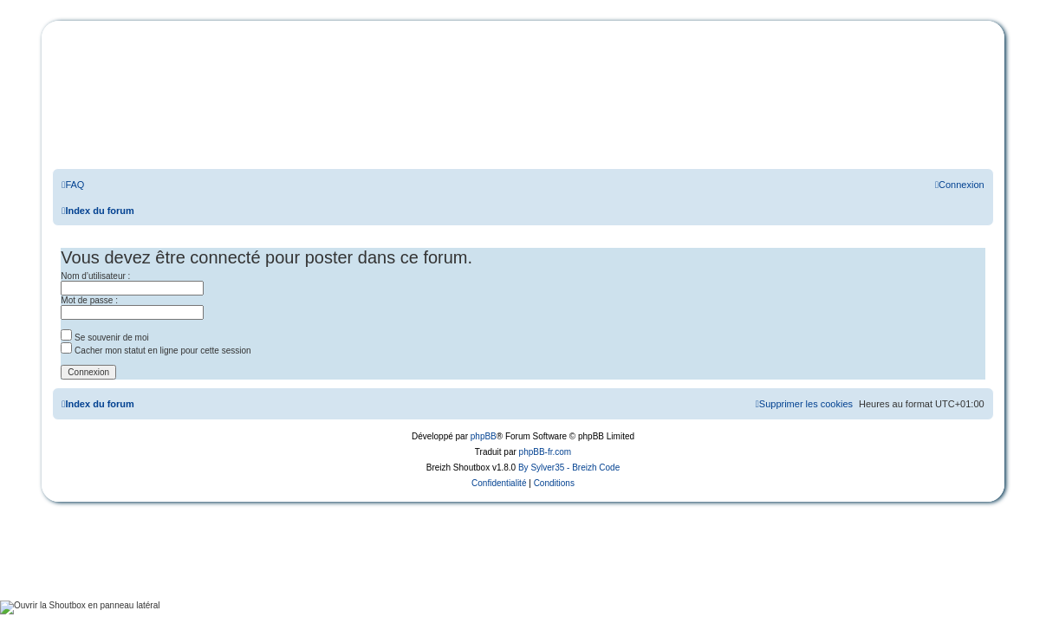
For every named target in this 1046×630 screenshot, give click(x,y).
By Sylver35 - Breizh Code (569, 467)
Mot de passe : (89, 300)
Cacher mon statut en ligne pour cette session (155, 350)
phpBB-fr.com (545, 452)
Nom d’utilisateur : (95, 276)
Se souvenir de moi (104, 337)
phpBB (484, 436)
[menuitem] (73, 184)
